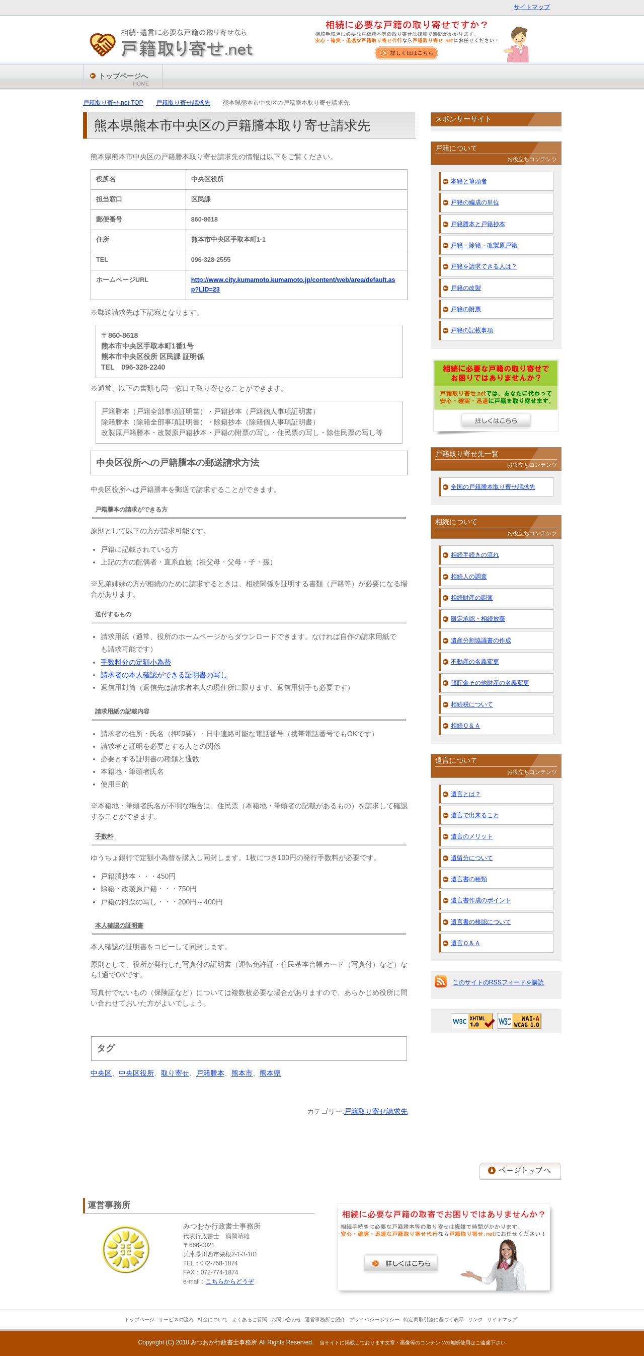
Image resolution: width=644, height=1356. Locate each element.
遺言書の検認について (481, 921)
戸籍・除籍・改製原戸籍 (484, 245)
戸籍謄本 (210, 1073)
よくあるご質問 (249, 1319)
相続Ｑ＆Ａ (465, 725)
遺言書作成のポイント (481, 900)
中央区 (101, 1073)
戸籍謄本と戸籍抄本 (478, 224)
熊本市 (242, 1073)
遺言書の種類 (469, 879)
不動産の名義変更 (475, 661)
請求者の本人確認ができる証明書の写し (164, 675)
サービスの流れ (176, 1319)
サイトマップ (532, 7)
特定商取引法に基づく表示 (434, 1319)
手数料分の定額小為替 (136, 662)
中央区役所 (136, 1073)
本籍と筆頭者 (469, 181)
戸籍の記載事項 (472, 330)
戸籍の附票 (466, 309)
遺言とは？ (466, 794)
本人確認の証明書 (119, 925)
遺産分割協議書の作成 (481, 640)
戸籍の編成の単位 (475, 202)
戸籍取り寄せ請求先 (376, 1111)
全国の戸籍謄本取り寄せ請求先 (493, 486)
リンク (475, 1319)
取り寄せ (175, 1073)
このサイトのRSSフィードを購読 (498, 982)
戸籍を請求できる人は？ (484, 266)
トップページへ (124, 80)
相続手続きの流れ (475, 554)
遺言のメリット (472, 836)
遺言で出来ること (475, 815)
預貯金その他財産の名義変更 (490, 682)
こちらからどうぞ (230, 1281)
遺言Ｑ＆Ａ (465, 943)
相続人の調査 (469, 576)
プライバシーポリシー (374, 1319)
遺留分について (472, 858)
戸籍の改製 (466, 288)
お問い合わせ (286, 1319)
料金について (213, 1319)
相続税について (472, 704)
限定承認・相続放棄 (478, 618)
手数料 (104, 836)
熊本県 (270, 1073)
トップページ (139, 1319)
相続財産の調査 (472, 597)
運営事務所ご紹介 (325, 1319)
